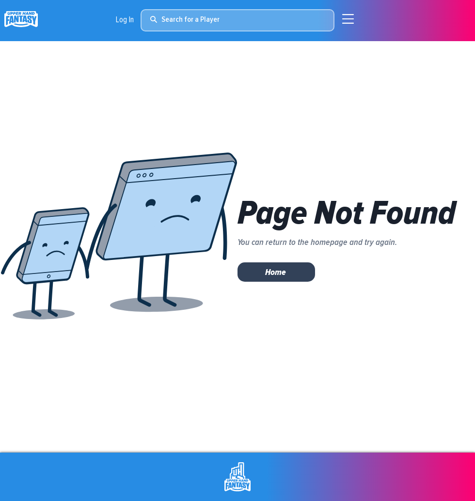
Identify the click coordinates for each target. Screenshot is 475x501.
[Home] (276, 272)
